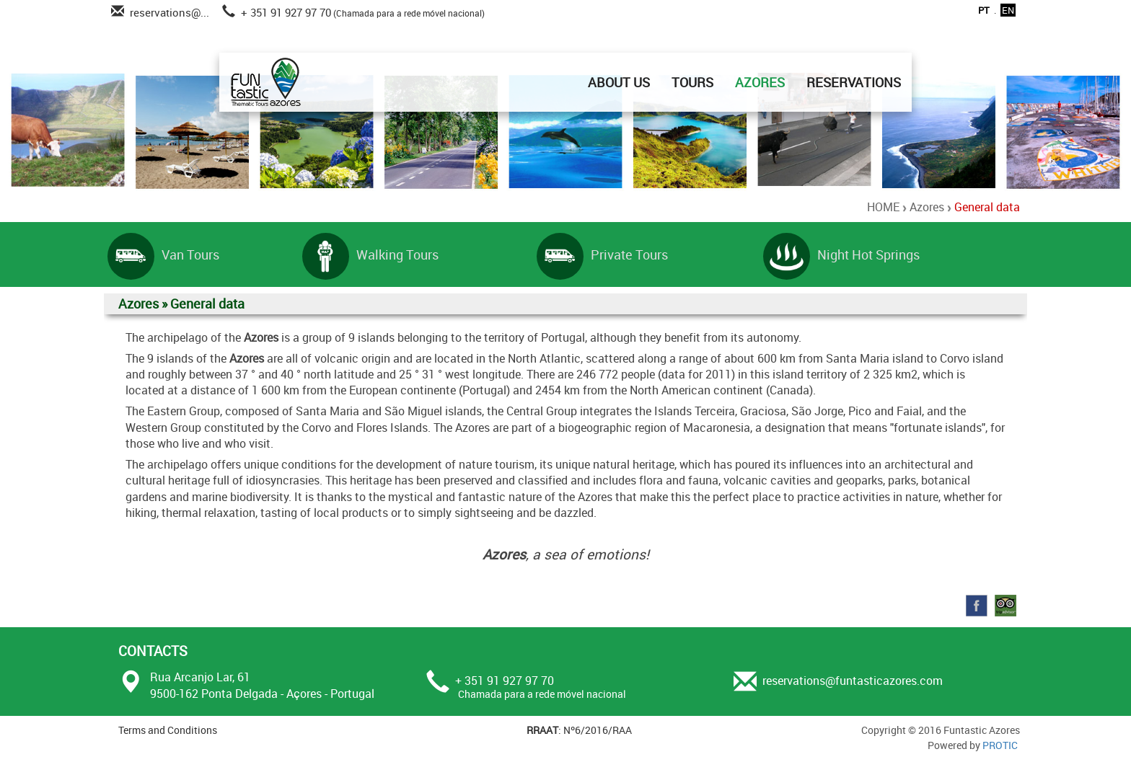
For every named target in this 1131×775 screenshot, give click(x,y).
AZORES (760, 82)
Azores (927, 207)
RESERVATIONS (853, 82)
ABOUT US (619, 82)
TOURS (692, 82)
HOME (883, 207)
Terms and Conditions (167, 730)
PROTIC (1000, 745)
